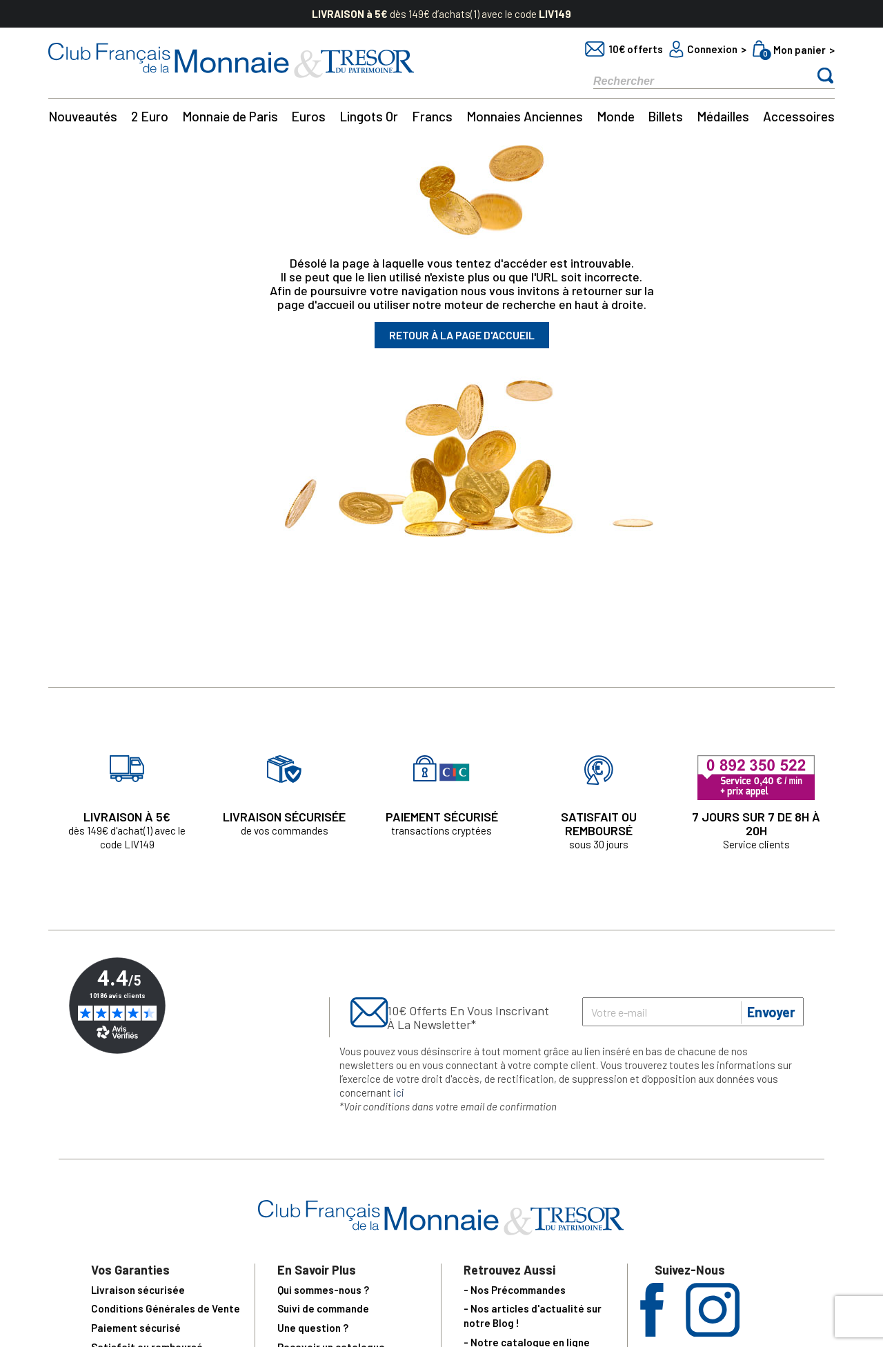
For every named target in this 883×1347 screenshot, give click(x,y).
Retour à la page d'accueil (462, 334)
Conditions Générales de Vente (165, 1308)
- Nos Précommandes (515, 1290)
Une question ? (312, 1327)
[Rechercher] (689, 80)
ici (398, 1092)
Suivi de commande (323, 1308)
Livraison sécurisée (138, 1290)
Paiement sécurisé (136, 1327)
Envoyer (771, 1012)
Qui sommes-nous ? (323, 1290)
